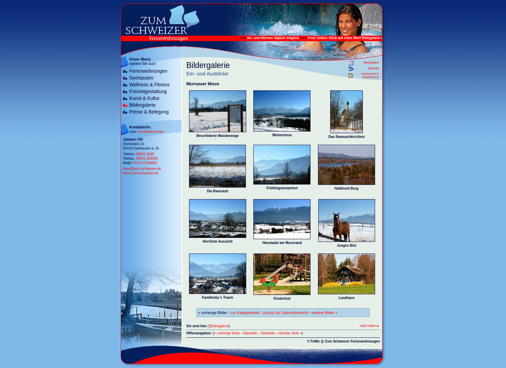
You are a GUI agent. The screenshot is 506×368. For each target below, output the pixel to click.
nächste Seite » (290, 333)
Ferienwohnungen (148, 71)
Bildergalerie (142, 105)
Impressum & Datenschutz (370, 75)
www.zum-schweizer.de (140, 173)
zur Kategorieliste (245, 313)
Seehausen (141, 78)
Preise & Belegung (149, 112)
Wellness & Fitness (149, 84)
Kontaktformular (150, 131)
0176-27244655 (145, 163)
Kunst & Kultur (144, 98)
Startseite (250, 333)
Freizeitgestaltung (148, 91)
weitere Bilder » (324, 313)
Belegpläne (371, 62)
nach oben (369, 326)
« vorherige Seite (227, 333)
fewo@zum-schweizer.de (142, 169)
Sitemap (373, 68)
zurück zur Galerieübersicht (285, 313)
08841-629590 (147, 158)
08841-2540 (145, 154)
